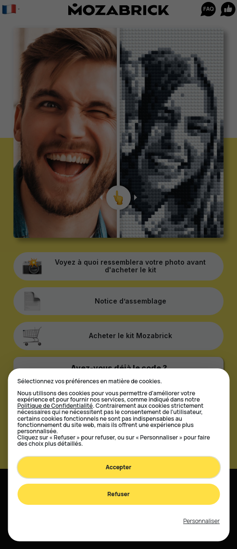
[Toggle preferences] (201, 521)
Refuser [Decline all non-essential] (118, 494)
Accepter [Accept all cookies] (119, 467)
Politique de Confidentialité (55, 406)
